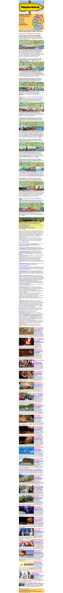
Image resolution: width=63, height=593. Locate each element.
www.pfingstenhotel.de (22, 300)
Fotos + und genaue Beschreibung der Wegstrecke (26, 227)
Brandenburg (37, 58)
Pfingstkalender (27, 314)
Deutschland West (21, 19)
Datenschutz (39, 591)
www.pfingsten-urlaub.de (23, 275)
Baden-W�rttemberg (38, 198)
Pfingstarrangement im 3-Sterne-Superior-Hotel (29, 71)
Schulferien (20, 254)
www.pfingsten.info (22, 311)
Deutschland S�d (21, 22)
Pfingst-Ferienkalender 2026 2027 (24, 265)
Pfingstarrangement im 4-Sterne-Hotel (27, 91)
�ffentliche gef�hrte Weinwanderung (25, 225)
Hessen (36, 78)
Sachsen (36, 35)
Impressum (35, 591)
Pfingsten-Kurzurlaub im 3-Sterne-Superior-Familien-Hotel (30, 49)
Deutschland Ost (21, 20)
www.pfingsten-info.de (22, 263)
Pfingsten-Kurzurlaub (34, 244)
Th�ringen (36, 139)
